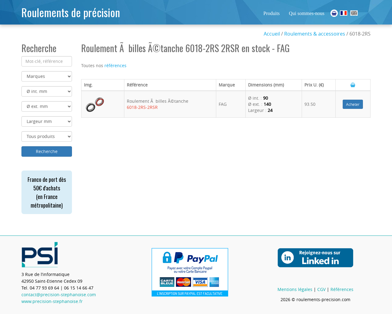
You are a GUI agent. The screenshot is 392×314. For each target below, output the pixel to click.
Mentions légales (294, 289)
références (115, 65)
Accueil (272, 33)
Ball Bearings (354, 13)
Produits (271, 13)
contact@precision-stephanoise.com (58, 294)
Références (341, 289)
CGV (321, 289)
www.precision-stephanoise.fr (52, 301)
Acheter (353, 104)
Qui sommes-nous (306, 13)
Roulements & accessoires (314, 33)
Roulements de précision (70, 12)
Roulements (343, 13)
